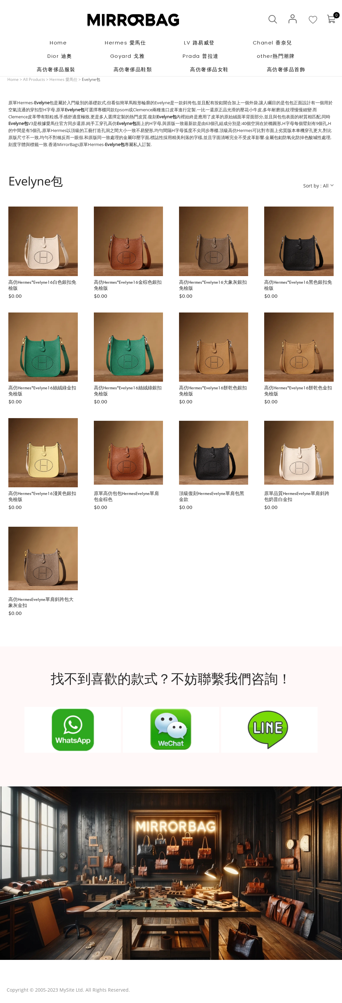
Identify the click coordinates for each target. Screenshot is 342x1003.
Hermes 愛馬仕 (63, 79)
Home (13, 79)
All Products (34, 79)
